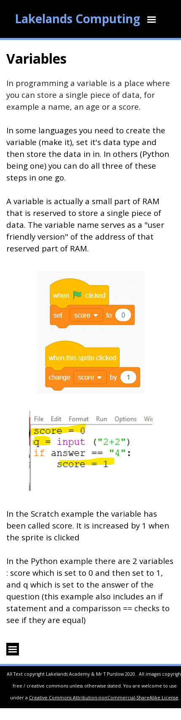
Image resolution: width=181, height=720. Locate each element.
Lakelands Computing (77, 19)
